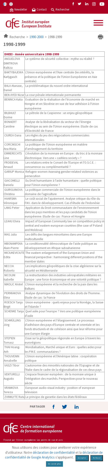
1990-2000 (36, 37)
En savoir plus (54, 464)
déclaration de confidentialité (54, 452)
